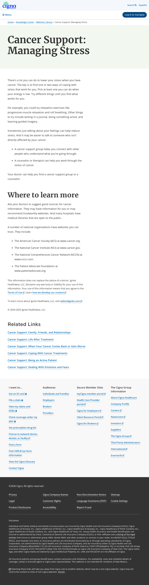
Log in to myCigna (134, 15)
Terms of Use (16, 292)
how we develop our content (49, 292)
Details (61, 572)
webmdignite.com (71, 301)
